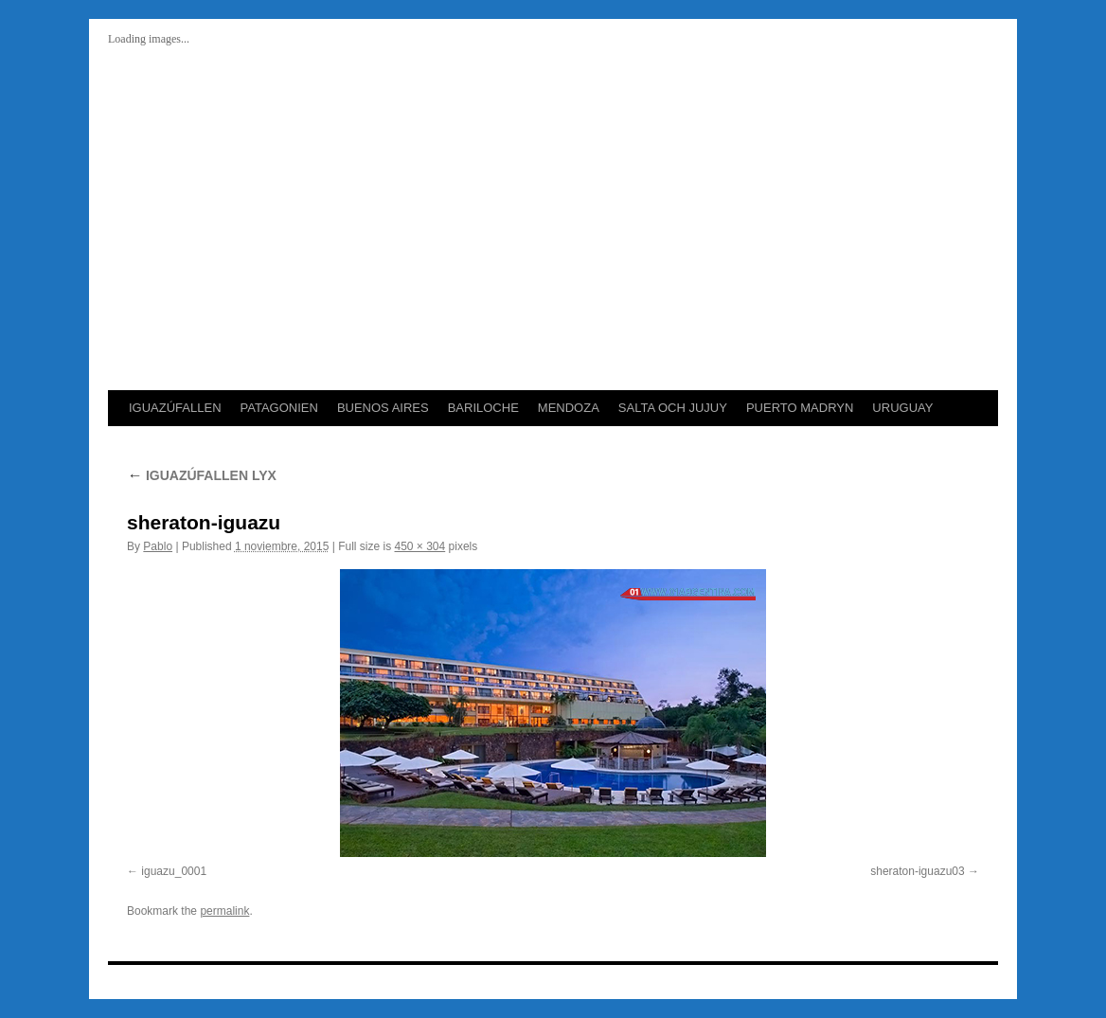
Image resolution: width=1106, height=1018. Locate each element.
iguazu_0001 (173, 871)
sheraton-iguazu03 (917, 871)
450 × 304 (420, 546)
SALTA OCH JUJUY (672, 408)
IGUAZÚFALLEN (175, 408)
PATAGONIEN (279, 408)
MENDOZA (568, 408)
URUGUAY (902, 408)
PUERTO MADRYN (799, 408)
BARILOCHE (483, 408)
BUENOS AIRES (383, 408)
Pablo (157, 546)
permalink (224, 911)
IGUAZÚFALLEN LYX (201, 475)
